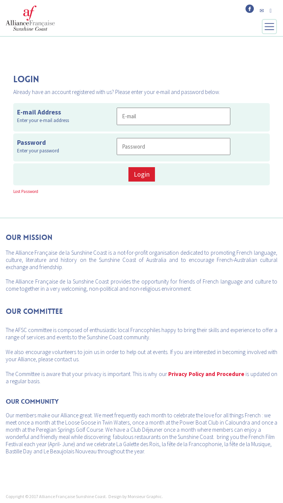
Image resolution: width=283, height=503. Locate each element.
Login (142, 174)
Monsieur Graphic (145, 496)
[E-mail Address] (173, 116)
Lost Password (25, 191)
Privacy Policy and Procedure (206, 374)
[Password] (173, 146)
